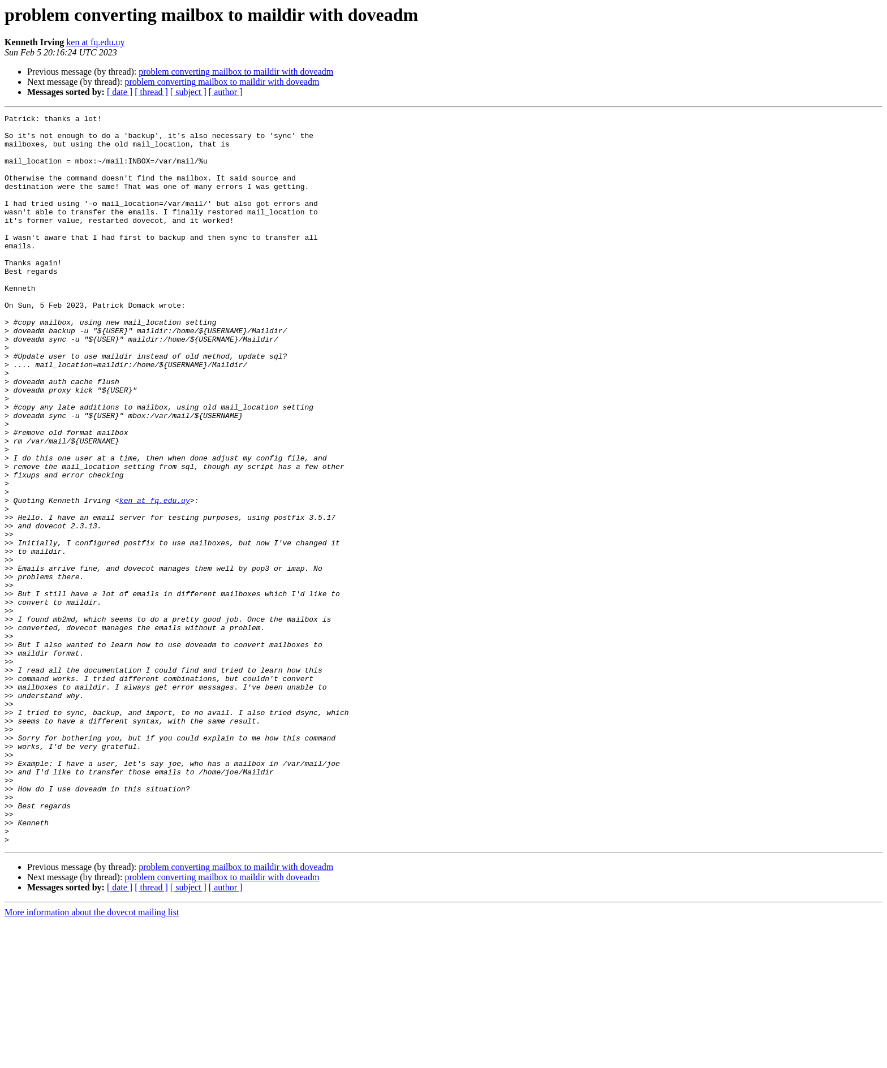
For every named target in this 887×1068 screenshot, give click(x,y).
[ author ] (226, 92)
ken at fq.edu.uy (95, 42)
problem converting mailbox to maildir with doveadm (236, 71)
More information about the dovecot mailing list (92, 1058)
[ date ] (119, 92)
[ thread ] (151, 92)
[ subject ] (188, 92)
